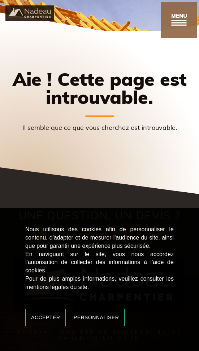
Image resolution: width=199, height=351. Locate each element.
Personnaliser (96, 317)
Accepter (45, 317)
